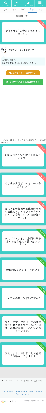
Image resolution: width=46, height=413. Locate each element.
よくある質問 (8, 392)
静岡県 (26, 381)
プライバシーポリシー (23, 394)
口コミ (41, 9)
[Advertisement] (23, 112)
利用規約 (39, 392)
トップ (4, 10)
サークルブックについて (24, 392)
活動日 (23, 9)
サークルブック (39, 401)
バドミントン (14, 381)
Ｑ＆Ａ (32, 9)
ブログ (13, 9)
